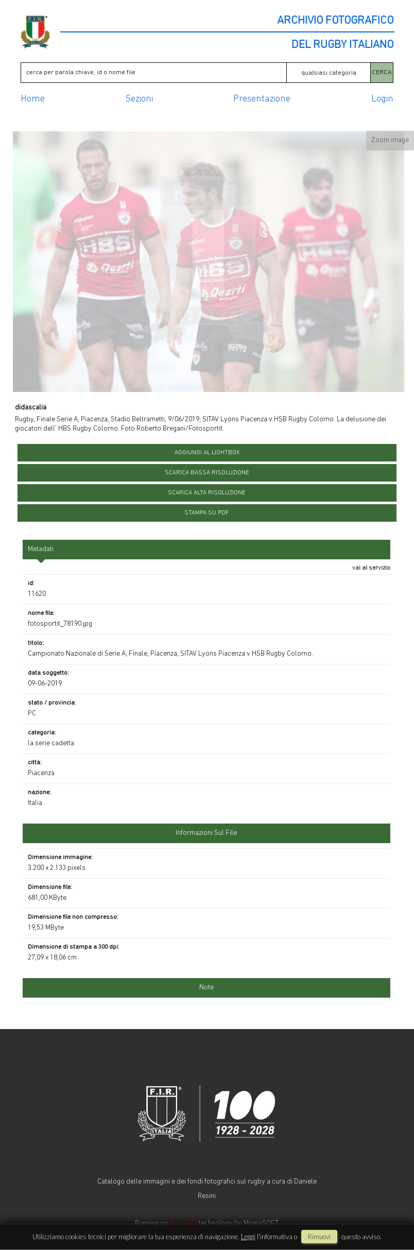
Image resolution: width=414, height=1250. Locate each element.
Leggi (248, 1236)
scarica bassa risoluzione (207, 473)
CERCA (382, 72)
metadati (41, 549)
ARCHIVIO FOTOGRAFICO (335, 21)
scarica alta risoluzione (207, 493)
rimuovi (319, 1236)
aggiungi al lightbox (207, 453)
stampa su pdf (206, 513)
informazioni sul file (206, 833)
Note (206, 987)
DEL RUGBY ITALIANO (342, 45)
